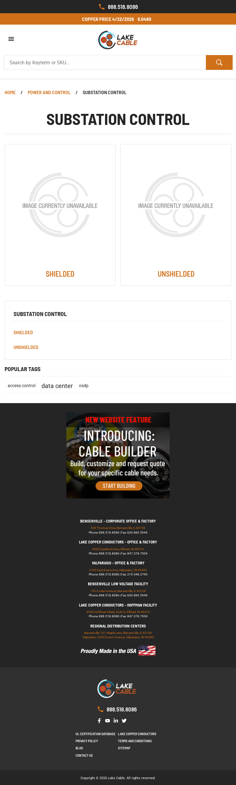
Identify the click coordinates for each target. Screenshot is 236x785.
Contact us (84, 755)
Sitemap (124, 748)
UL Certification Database (96, 734)
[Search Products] (104, 62)
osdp (83, 385)
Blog (79, 748)
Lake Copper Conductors (137, 734)
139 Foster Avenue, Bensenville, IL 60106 (118, 591)
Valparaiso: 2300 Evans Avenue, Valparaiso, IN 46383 (118, 637)
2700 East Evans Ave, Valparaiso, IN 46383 (118, 570)
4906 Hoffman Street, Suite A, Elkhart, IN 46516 (118, 612)
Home (10, 92)
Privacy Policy (87, 741)
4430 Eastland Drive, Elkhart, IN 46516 (118, 549)
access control (21, 385)
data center (57, 386)
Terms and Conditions (135, 741)
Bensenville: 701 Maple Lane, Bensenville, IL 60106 (118, 633)
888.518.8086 (118, 6)
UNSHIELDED (26, 347)
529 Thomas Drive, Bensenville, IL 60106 (118, 528)
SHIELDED (23, 332)
